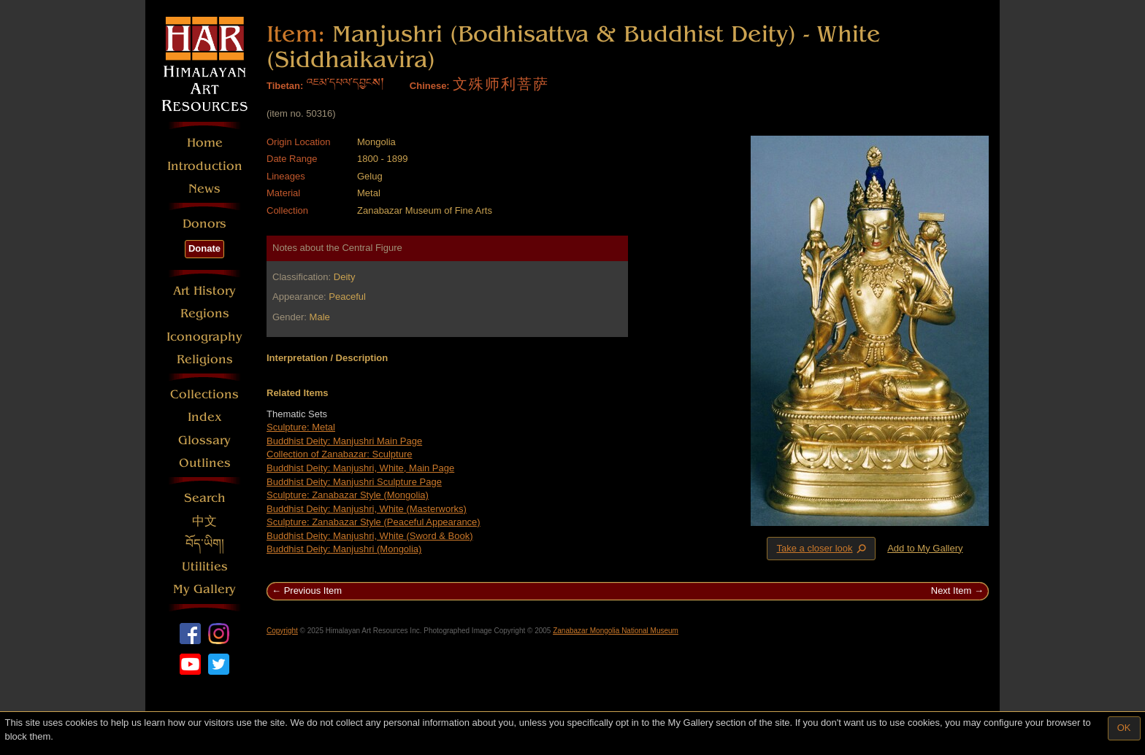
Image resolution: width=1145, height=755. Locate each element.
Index (205, 417)
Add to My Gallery (924, 548)
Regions (204, 313)
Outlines (205, 463)
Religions (205, 359)
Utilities (205, 566)
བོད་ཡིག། (204, 544)
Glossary (204, 440)
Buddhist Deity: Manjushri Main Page (344, 440)
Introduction (204, 166)
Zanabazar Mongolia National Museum (615, 631)
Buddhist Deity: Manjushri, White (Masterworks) (367, 508)
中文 (204, 521)
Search (205, 498)
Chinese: (430, 85)
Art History (204, 291)
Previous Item (313, 590)
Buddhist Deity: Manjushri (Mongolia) (344, 548)
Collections (204, 394)
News (204, 188)
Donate (204, 248)
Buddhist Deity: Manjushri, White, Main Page (360, 467)
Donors (204, 224)
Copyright (282, 631)
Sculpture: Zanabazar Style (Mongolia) (348, 494)
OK (1124, 727)
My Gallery (204, 589)
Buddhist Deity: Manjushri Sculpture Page (354, 481)
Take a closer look (822, 548)
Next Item (951, 590)
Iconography (204, 337)
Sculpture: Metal (301, 427)
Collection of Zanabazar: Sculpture (339, 454)
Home (205, 143)
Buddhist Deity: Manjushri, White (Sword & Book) (370, 535)
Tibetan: (285, 85)
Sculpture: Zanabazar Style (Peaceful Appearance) (373, 521)
